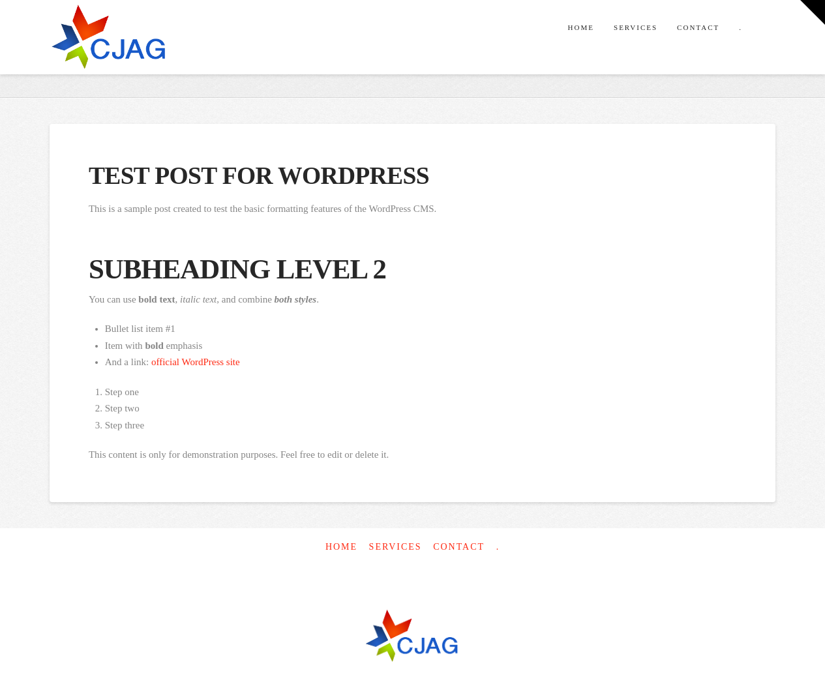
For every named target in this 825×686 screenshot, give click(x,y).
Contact (459, 547)
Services (395, 547)
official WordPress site (195, 362)
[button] (812, 12)
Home (341, 547)
